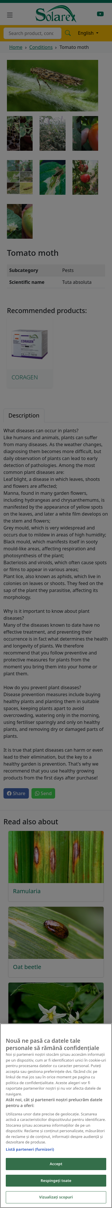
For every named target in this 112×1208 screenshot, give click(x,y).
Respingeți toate (56, 1180)
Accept (56, 1163)
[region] (56, 1115)
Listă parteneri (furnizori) (30, 1149)
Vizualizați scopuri (56, 1197)
